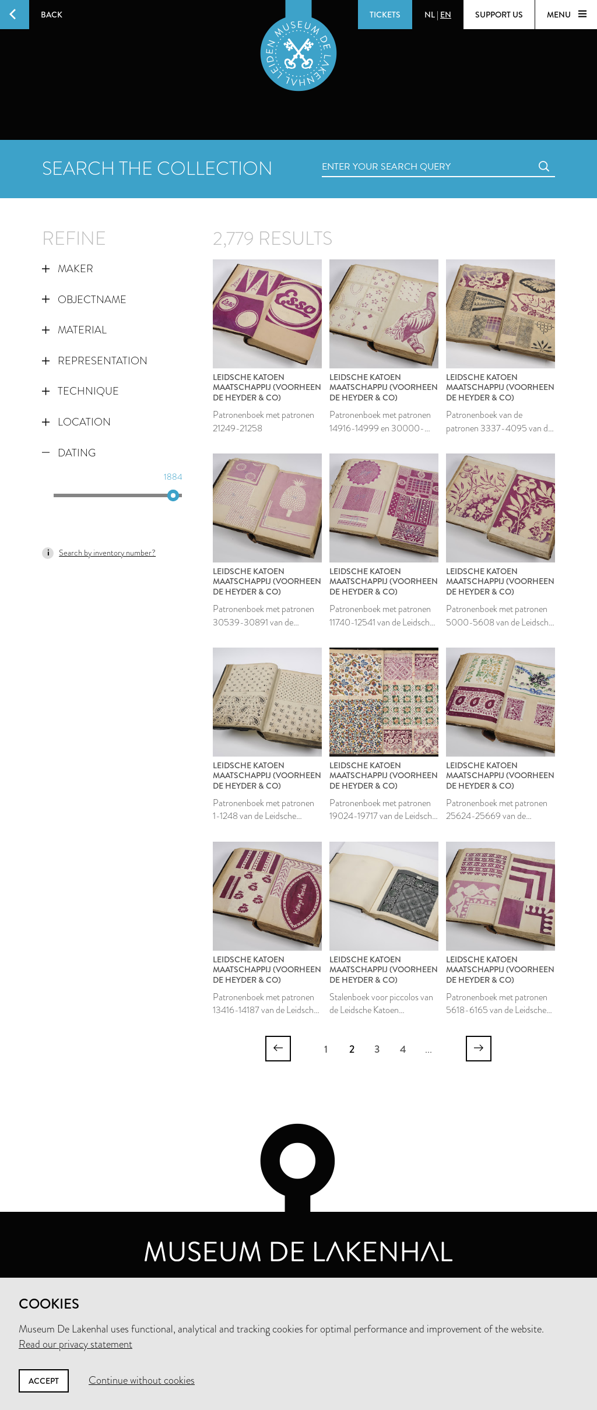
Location (76, 422)
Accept (44, 1381)
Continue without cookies (142, 1380)
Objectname (84, 299)
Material (74, 329)
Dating (69, 452)
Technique (80, 391)
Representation (95, 360)
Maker (67, 268)
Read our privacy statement (75, 1344)
